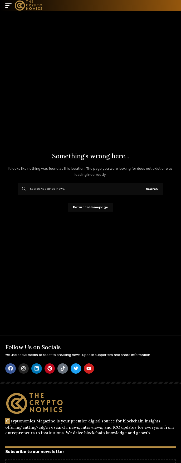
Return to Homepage (90, 207)
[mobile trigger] (9, 5)
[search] (172, 5)
